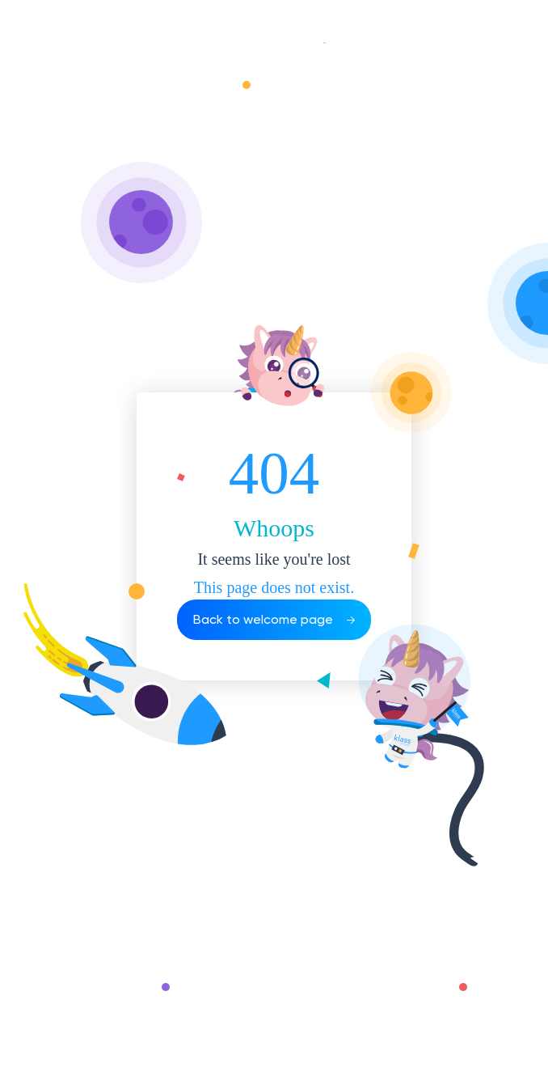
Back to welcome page (274, 619)
